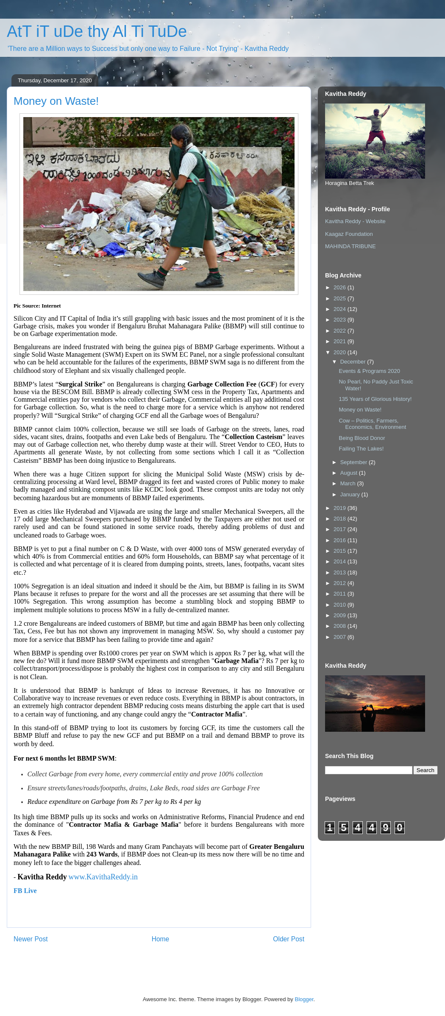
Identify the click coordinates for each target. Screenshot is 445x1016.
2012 (341, 583)
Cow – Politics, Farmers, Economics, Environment (372, 424)
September (354, 462)
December (353, 361)
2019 (341, 508)
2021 (341, 341)
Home (161, 939)
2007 (341, 637)
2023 (341, 319)
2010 (341, 605)
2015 (341, 551)
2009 (341, 615)
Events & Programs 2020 (369, 371)
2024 (341, 309)
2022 (341, 330)
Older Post (288, 939)
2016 (341, 540)
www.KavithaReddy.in (103, 877)
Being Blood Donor (362, 438)
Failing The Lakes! (361, 448)
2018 (341, 518)
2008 (341, 626)
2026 (341, 287)
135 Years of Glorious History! (375, 399)
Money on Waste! (360, 409)
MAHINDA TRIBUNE (350, 246)
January (351, 494)
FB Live (25, 890)
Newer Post (31, 939)
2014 (341, 561)
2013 (341, 572)
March (348, 483)
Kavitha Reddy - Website (355, 221)
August (349, 473)
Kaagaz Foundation (349, 234)
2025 (341, 298)
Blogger (304, 999)
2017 (341, 529)
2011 (341, 594)
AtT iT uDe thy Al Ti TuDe (97, 31)
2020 (341, 352)
